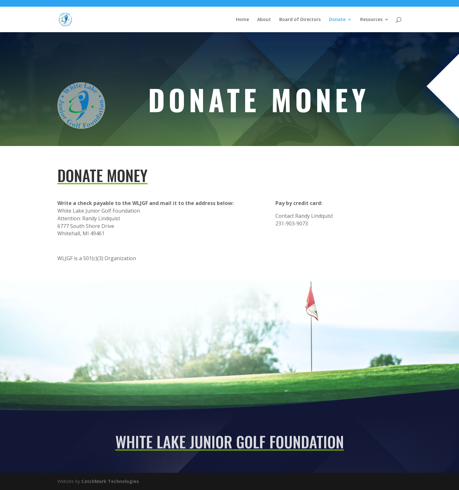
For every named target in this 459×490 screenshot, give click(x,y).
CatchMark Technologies (110, 481)
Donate (337, 19)
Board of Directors (300, 19)
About (264, 19)
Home (242, 19)
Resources (371, 19)
